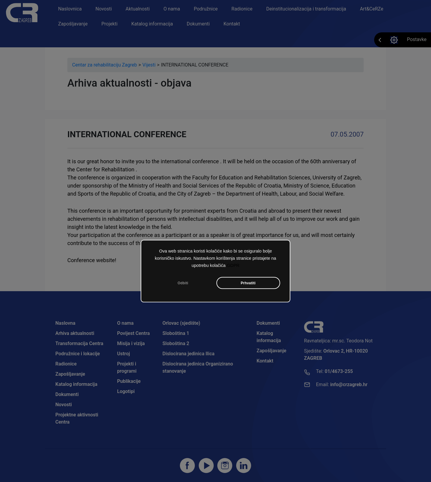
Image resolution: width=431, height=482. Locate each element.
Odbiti (182, 283)
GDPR (233, 265)
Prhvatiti (248, 283)
